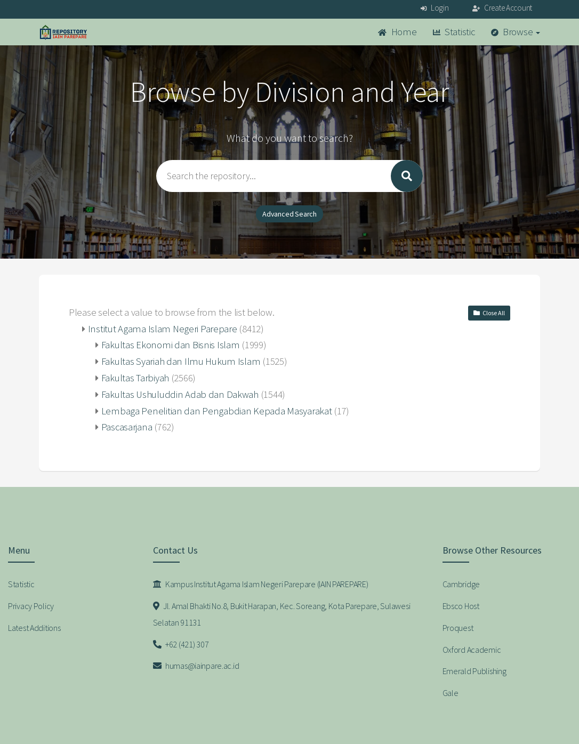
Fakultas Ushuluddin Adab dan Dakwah (180, 394)
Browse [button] (516, 32)
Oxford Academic (472, 649)
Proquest (458, 627)
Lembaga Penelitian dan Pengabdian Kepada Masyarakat (216, 411)
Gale (451, 692)
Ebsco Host (461, 606)
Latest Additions (34, 627)
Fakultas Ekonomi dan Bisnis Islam (170, 345)
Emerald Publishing (474, 671)
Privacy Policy (31, 606)
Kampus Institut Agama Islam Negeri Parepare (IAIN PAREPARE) (260, 584)
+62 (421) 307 (181, 644)
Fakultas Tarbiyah (135, 378)
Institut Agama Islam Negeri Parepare (162, 329)
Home (397, 32)
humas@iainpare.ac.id (196, 665)
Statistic (454, 32)
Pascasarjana (126, 427)
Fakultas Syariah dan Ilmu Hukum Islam (181, 361)
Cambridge (461, 584)
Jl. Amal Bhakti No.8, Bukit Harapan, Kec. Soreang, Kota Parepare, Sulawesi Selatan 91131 (282, 614)
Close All (489, 313)
